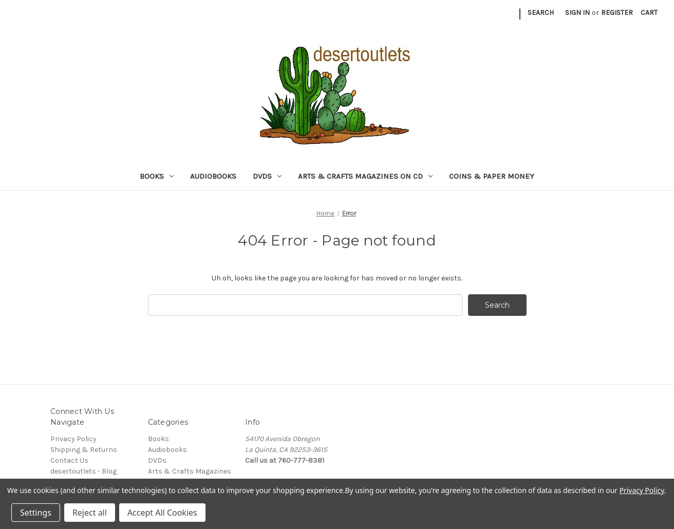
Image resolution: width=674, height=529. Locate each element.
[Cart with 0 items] (649, 12)
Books (157, 176)
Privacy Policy (73, 438)
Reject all (89, 512)
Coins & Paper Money (491, 176)
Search (541, 12)
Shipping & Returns (83, 449)
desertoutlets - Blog (83, 471)
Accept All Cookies (162, 512)
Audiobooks (213, 176)
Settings (35, 512)
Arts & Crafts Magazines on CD (365, 176)
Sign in (577, 12)
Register (617, 12)
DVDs (267, 176)
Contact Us (69, 460)
